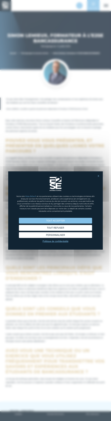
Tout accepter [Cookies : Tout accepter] (55, 221)
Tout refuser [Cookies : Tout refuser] (55, 228)
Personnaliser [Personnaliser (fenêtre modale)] (55, 235)
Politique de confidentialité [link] (55, 241)
